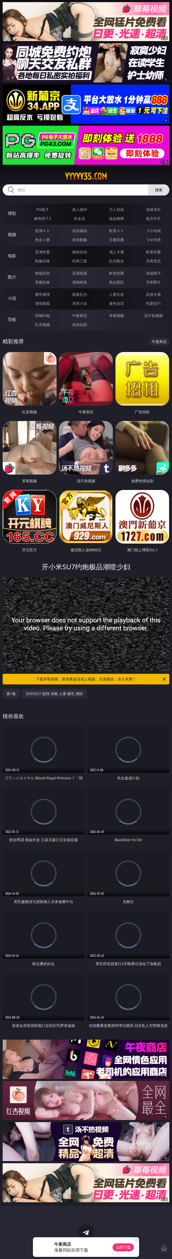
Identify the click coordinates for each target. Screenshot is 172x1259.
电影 (12, 256)
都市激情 (42, 294)
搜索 (158, 189)
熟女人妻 (42, 239)
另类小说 (79, 303)
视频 (12, 234)
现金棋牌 (116, 218)
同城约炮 (42, 315)
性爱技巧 (153, 303)
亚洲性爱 (42, 251)
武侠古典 (153, 294)
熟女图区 (116, 282)
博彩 (12, 213)
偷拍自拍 (79, 251)
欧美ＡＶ (116, 230)
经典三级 (79, 260)
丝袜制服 (79, 239)
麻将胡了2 (42, 218)
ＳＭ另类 (153, 239)
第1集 (11, 693)
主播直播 (116, 239)
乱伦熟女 (116, 260)
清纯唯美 (79, 282)
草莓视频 (116, 315)
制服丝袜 (42, 260)
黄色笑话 (116, 303)
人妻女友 (116, 294)
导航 (12, 319)
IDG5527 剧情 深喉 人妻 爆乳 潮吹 (54, 693)
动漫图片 (153, 273)
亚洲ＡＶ (42, 230)
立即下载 (123, 1247)
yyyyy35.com (86, 176)
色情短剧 (79, 324)
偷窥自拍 (42, 273)
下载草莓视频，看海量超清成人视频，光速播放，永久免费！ (101, 679)
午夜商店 (79, 315)
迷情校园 (42, 303)
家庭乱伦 (79, 294)
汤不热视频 (153, 315)
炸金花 (79, 218)
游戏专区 (153, 209)
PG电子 (42, 209)
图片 (12, 277)
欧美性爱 (153, 251)
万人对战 (116, 209)
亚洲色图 (79, 273)
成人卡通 (116, 251)
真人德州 (79, 209)
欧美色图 (116, 273)
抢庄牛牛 (153, 218)
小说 (12, 298)
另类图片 (153, 282)
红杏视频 (42, 324)
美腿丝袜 (42, 282)
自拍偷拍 (79, 230)
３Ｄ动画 (153, 230)
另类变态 (153, 260)
